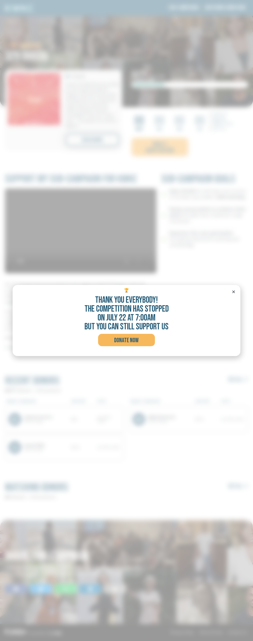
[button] (126, 340)
